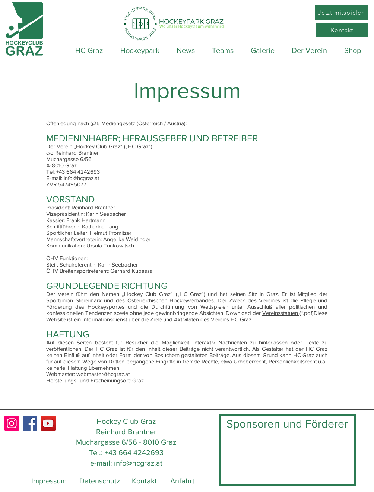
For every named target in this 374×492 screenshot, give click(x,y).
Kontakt (144, 481)
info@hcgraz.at (138, 463)
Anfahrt (182, 481)
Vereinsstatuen (280, 313)
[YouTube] (48, 423)
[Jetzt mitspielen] (341, 12)
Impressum (49, 481)
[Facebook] (30, 423)
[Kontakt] (342, 30)
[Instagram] (11, 423)
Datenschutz (99, 481)
